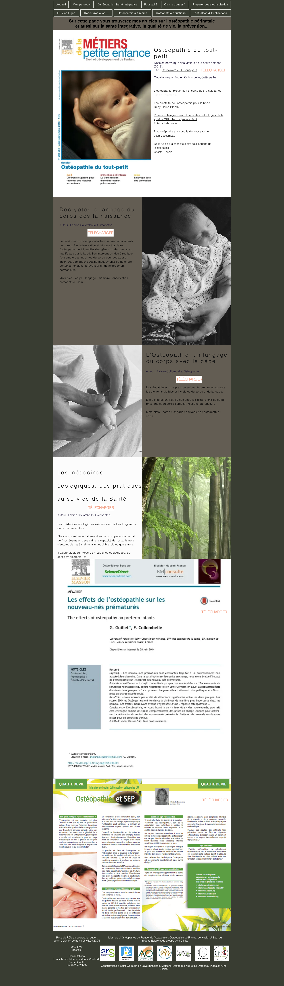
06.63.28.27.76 (91, 940)
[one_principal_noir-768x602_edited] (202, 953)
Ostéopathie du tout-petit (179, 70)
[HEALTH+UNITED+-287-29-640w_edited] (164, 953)
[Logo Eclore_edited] (183, 953)
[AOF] (145, 953)
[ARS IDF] (107, 953)
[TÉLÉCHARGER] (213, 70)
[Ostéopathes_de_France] (126, 953)
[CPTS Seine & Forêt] (221, 953)
